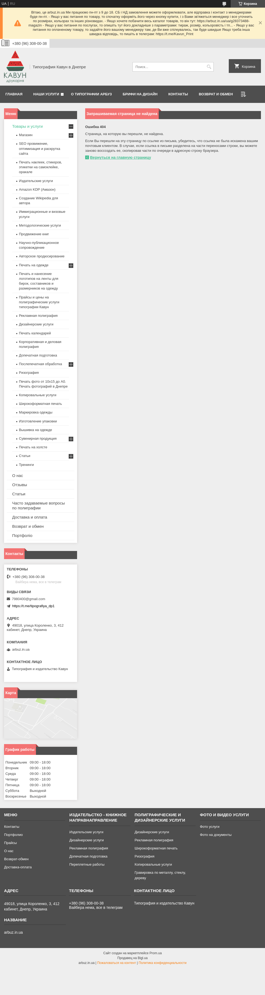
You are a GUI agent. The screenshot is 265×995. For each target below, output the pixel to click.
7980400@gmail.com (28, 599)
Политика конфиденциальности (163, 963)
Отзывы (19, 484)
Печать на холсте (33, 447)
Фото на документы (215, 835)
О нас (17, 475)
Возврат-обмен (16, 859)
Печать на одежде (33, 265)
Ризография (29, 373)
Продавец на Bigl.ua (132, 958)
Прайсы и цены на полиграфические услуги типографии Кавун (39, 302)
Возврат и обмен (216, 94)
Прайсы (10, 843)
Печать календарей (35, 333)
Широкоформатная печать (40, 404)
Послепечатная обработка (40, 364)
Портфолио (13, 835)
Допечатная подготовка (38, 355)
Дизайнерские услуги (36, 324)
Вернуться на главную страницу (120, 157)
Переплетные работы (86, 864)
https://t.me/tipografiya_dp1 (33, 606)
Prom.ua (156, 953)
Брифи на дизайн (140, 94)
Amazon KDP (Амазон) (37, 189)
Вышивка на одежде (35, 430)
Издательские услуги (36, 181)
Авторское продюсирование (41, 256)
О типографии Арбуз (91, 94)
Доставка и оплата (29, 517)
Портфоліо (22, 535)
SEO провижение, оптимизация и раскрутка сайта (39, 148)
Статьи (24, 456)
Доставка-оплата (18, 867)
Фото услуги (209, 827)
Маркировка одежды (35, 412)
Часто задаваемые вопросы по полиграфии (38, 505)
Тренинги (26, 465)
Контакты (178, 94)
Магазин (25, 135)
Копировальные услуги (37, 395)
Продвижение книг (34, 234)
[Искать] (209, 67)
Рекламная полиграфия (38, 316)
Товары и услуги (27, 126)
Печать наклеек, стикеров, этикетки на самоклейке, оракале (40, 167)
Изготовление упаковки (38, 421)
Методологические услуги (40, 225)
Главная (13, 94)
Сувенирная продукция (38, 438)
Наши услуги (46, 94)
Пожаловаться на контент (116, 963)
